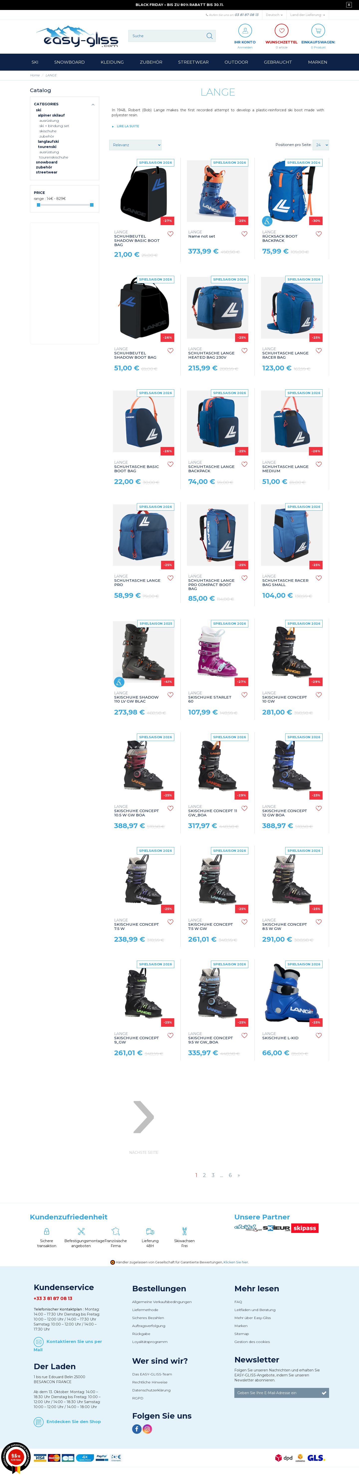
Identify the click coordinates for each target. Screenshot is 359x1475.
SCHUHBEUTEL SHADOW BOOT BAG (135, 353)
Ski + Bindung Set (54, 126)
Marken (241, 1326)
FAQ (238, 1302)
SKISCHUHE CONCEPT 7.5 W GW (210, 924)
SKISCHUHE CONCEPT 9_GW (136, 1038)
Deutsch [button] (274, 15)
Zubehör (46, 136)
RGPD (137, 1398)
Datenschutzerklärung (151, 1390)
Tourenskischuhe (53, 157)
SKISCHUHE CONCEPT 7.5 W (136, 924)
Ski (38, 110)
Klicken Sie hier (236, 1262)
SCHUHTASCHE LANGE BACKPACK (211, 466)
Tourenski (47, 147)
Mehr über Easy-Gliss (252, 1318)
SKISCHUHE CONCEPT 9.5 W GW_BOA (210, 1038)
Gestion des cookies (252, 1341)
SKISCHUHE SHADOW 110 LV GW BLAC (136, 697)
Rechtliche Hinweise (150, 1382)
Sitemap (241, 1333)
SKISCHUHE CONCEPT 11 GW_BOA (212, 811)
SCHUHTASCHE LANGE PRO (137, 580)
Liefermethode (145, 1310)
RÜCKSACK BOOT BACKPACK (280, 236)
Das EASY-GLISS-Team (152, 1374)
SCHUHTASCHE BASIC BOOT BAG (136, 466)
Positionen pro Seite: (293, 145)
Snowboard (46, 162)
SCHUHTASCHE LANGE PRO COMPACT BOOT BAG (211, 582)
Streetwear (46, 172)
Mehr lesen (256, 1288)
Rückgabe (141, 1333)
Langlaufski (48, 141)
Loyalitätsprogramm (150, 1341)
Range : (40, 198)
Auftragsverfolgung (148, 1326)
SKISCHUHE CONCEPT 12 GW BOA (284, 811)
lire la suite (128, 126)
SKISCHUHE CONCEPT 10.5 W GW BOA (136, 811)
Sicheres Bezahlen (148, 1318)
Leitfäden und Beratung (254, 1310)
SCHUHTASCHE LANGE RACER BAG (285, 353)
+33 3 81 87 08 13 (53, 1298)
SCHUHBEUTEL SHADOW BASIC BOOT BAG (137, 238)
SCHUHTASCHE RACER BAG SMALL (285, 580)
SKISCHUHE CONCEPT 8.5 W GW (284, 924)
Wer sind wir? (160, 1361)
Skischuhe (48, 131)
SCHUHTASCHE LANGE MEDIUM (285, 466)
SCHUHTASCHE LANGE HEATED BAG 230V (211, 353)
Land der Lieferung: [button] (307, 15)
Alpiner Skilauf (51, 115)
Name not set (201, 234)
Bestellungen (159, 1288)
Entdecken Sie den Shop (74, 1421)
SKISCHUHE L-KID (280, 1036)
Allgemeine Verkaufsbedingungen (162, 1302)
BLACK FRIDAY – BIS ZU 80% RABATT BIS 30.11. (180, 4)
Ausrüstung (49, 120)
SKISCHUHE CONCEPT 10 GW (284, 697)
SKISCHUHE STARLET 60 (210, 697)
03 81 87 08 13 (246, 15)
